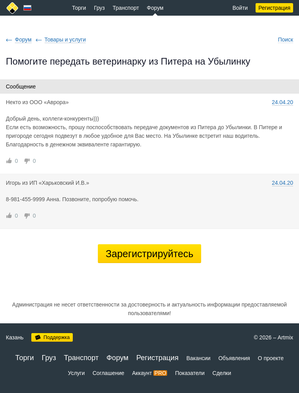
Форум (155, 8)
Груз (99, 8)
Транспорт (126, 8)
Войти (240, 8)
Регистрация (274, 8)
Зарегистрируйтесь (149, 253)
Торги (79, 8)
